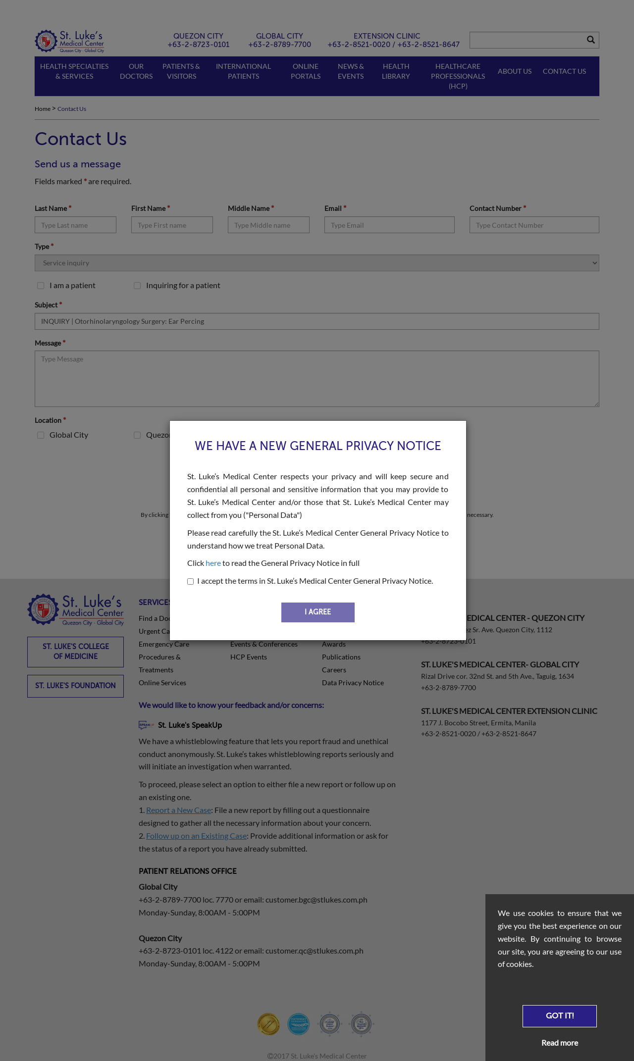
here (213, 562)
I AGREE (318, 612)
